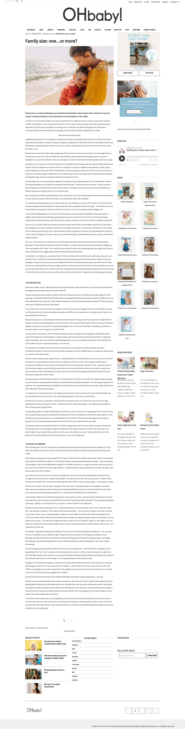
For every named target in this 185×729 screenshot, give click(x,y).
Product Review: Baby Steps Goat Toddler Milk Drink (126, 374)
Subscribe (155, 2)
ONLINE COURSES (150, 30)
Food (82, 30)
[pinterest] (149, 711)
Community (75, 664)
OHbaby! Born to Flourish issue (127, 228)
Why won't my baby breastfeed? (52, 685)
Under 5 (50, 30)
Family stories (48, 34)
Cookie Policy (97, 726)
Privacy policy (125, 726)
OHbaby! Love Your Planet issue (127, 308)
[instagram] (142, 711)
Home (27, 34)
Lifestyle (73, 30)
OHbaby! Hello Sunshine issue (150, 308)
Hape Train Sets (146, 371)
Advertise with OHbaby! (64, 135)
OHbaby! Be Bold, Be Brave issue (127, 255)
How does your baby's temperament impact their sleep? (55, 643)
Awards (165, 2)
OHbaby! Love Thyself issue (150, 255)
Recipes (74, 668)
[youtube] (156, 711)
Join (130, 2)
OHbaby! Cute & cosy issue (150, 281)
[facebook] (128, 711)
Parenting (61, 30)
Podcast (98, 30)
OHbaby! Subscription (127, 202)
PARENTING (36, 34)
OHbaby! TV (174, 2)
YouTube (107, 30)
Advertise (138, 2)
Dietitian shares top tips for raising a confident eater (55, 656)
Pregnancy (31, 30)
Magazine (75, 676)
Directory (118, 30)
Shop (127, 30)
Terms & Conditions (111, 726)
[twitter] (16, 1)
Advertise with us (77, 641)
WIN (89, 30)
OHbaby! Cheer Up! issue (150, 228)
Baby (42, 30)
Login (146, 2)
